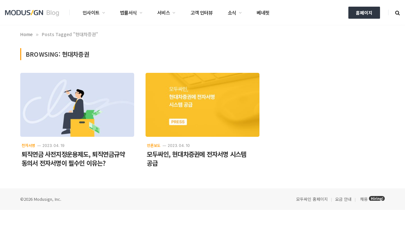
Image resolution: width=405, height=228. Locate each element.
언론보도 (153, 145)
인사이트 (91, 12)
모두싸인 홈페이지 (311, 199)
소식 (232, 12)
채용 (364, 199)
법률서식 (128, 12)
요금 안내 (343, 199)
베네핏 (263, 12)
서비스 (163, 12)
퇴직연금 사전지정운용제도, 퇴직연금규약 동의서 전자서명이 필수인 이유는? (73, 159)
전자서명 (28, 145)
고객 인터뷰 (201, 12)
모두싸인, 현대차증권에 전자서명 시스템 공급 (196, 159)
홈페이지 (364, 13)
